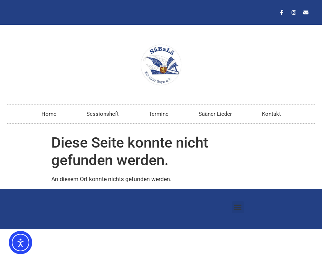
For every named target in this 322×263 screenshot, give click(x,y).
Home (48, 114)
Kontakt (271, 114)
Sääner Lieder (215, 114)
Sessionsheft (102, 114)
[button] (238, 207)
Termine (159, 114)
